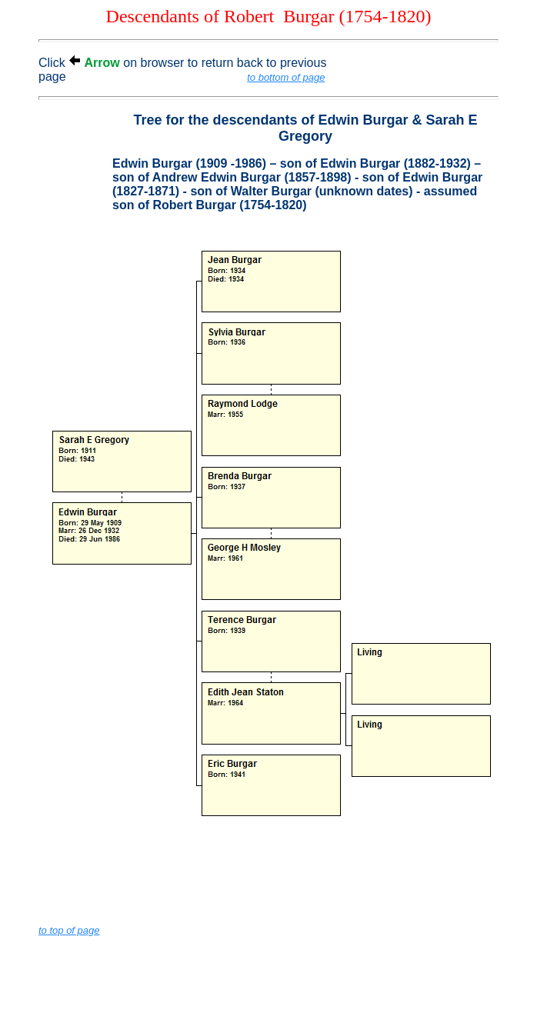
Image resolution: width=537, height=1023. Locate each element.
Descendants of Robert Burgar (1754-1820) (269, 16)
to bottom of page (286, 77)
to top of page (69, 930)
